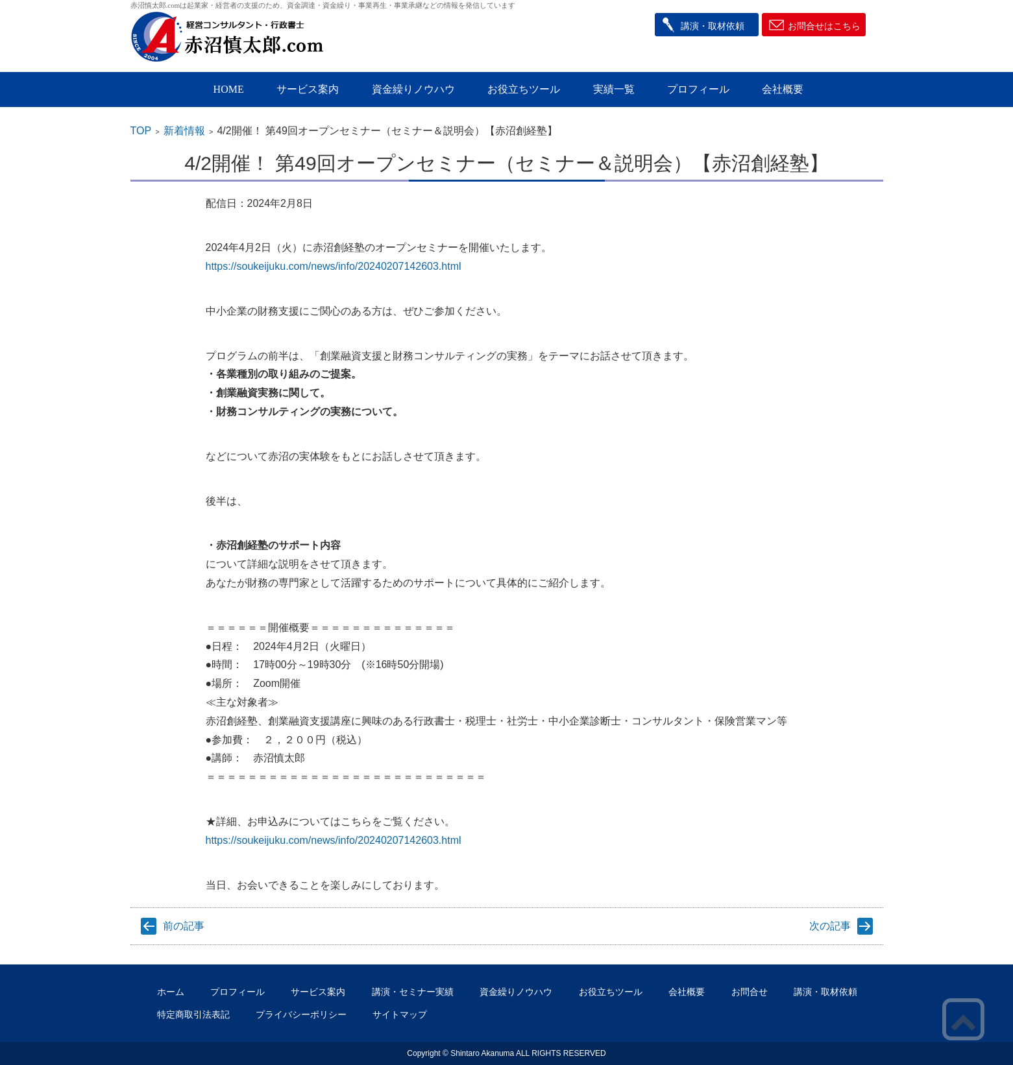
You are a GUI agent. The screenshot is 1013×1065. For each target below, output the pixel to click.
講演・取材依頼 (712, 26)
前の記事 (183, 925)
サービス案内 (307, 89)
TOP (141, 130)
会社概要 (782, 89)
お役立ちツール (523, 89)
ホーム (170, 992)
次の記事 (830, 925)
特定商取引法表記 (193, 1014)
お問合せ (749, 992)
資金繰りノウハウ (413, 89)
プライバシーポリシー (301, 1014)
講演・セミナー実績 (413, 992)
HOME (229, 89)
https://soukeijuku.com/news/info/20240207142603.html (333, 266)
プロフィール (698, 89)
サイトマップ (399, 1014)
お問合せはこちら (824, 26)
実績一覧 (614, 89)
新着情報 (184, 130)
